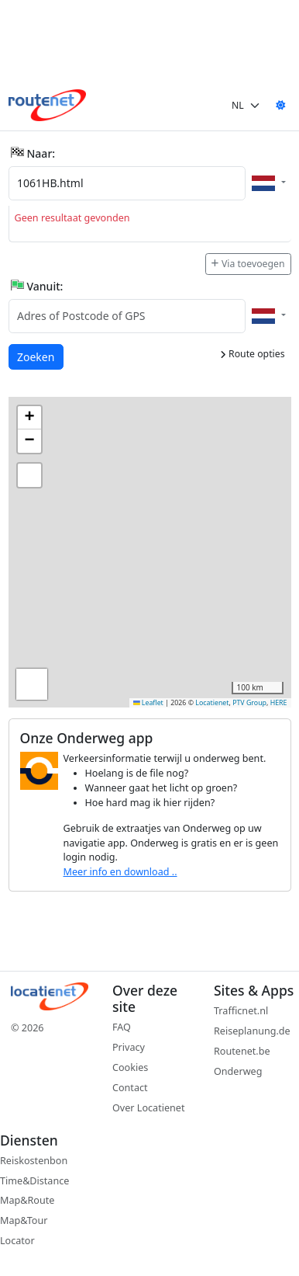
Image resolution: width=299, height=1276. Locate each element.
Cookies (130, 1067)
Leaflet (148, 703)
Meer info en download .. (120, 871)
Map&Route (27, 1200)
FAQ (121, 1027)
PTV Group (249, 703)
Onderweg (238, 1071)
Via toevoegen (247, 263)
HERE (278, 703)
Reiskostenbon (33, 1160)
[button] (29, 417)
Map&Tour (23, 1220)
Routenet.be (242, 1051)
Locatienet (212, 703)
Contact (130, 1087)
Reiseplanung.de (252, 1031)
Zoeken (36, 356)
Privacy (128, 1047)
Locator (17, 1240)
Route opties (252, 353)
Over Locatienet (148, 1107)
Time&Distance (34, 1180)
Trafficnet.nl (241, 1010)
